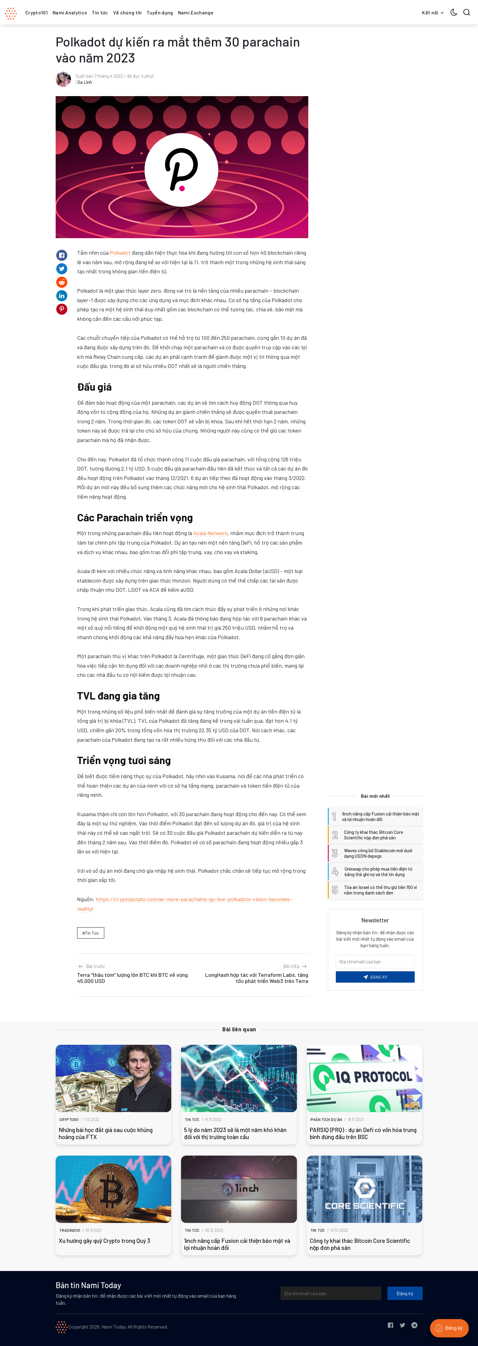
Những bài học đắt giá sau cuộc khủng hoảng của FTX (106, 1133)
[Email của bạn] (375, 961)
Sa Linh (84, 82)
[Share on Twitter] (61, 268)
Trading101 (69, 1230)
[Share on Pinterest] (61, 309)
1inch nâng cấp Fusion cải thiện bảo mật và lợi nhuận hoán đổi (237, 1244)
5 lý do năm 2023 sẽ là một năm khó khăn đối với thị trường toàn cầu (235, 1133)
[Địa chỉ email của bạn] (330, 1293)
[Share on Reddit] (61, 282)
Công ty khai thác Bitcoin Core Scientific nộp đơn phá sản (360, 1244)
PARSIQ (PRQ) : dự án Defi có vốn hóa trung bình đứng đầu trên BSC (363, 1133)
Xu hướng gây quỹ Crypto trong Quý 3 (104, 1240)
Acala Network (210, 533)
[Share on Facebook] (61, 255)
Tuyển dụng (159, 12)
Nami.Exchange (195, 12)
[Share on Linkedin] (61, 295)
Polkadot (120, 252)
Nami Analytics (70, 12)
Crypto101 (36, 12)
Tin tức (100, 12)
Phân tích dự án (326, 1119)
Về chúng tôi (127, 12)
